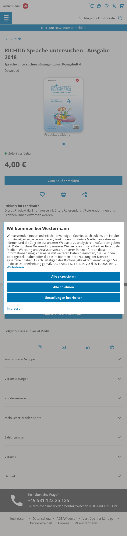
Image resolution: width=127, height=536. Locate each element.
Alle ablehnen (63, 287)
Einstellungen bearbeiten (63, 298)
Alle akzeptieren (63, 276)
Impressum (15, 309)
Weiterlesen (15, 267)
